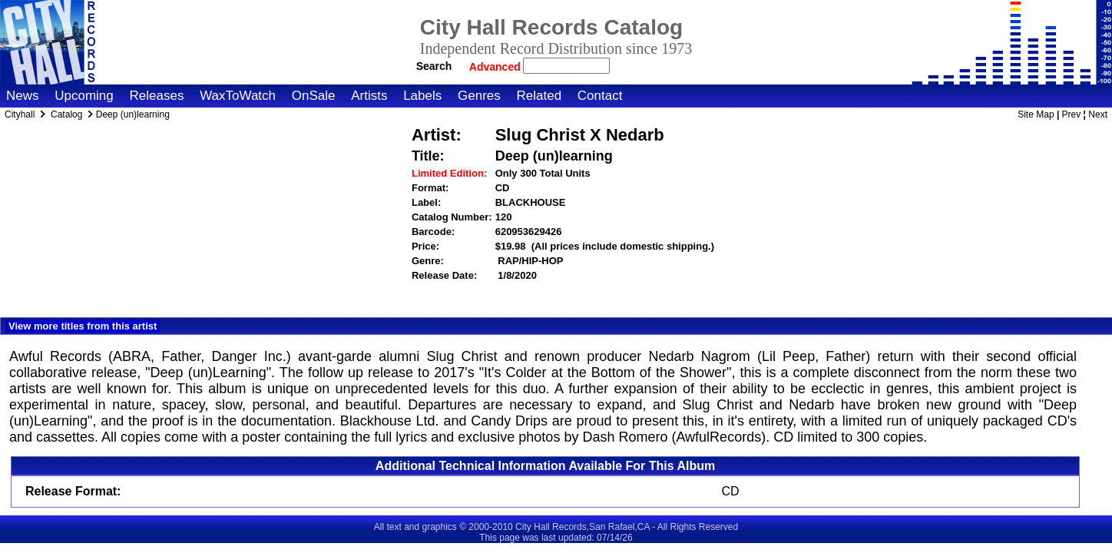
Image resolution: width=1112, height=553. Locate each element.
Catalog (66, 114)
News (22, 95)
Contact (600, 95)
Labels (422, 95)
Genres (479, 95)
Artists (369, 95)
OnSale (314, 95)
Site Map (1036, 114)
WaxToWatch (238, 95)
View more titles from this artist (82, 326)
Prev (1071, 114)
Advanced (496, 67)
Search (434, 66)
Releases (157, 95)
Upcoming (84, 95)
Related (538, 95)
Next (1097, 114)
